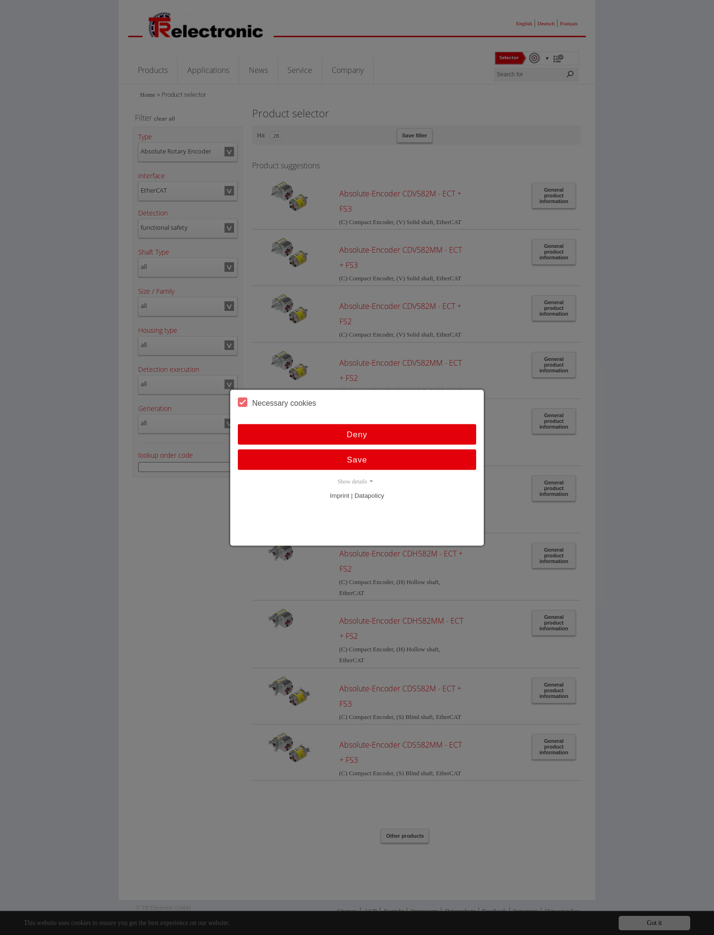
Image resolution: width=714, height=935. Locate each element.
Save (357, 459)
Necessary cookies (277, 402)
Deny (357, 434)
